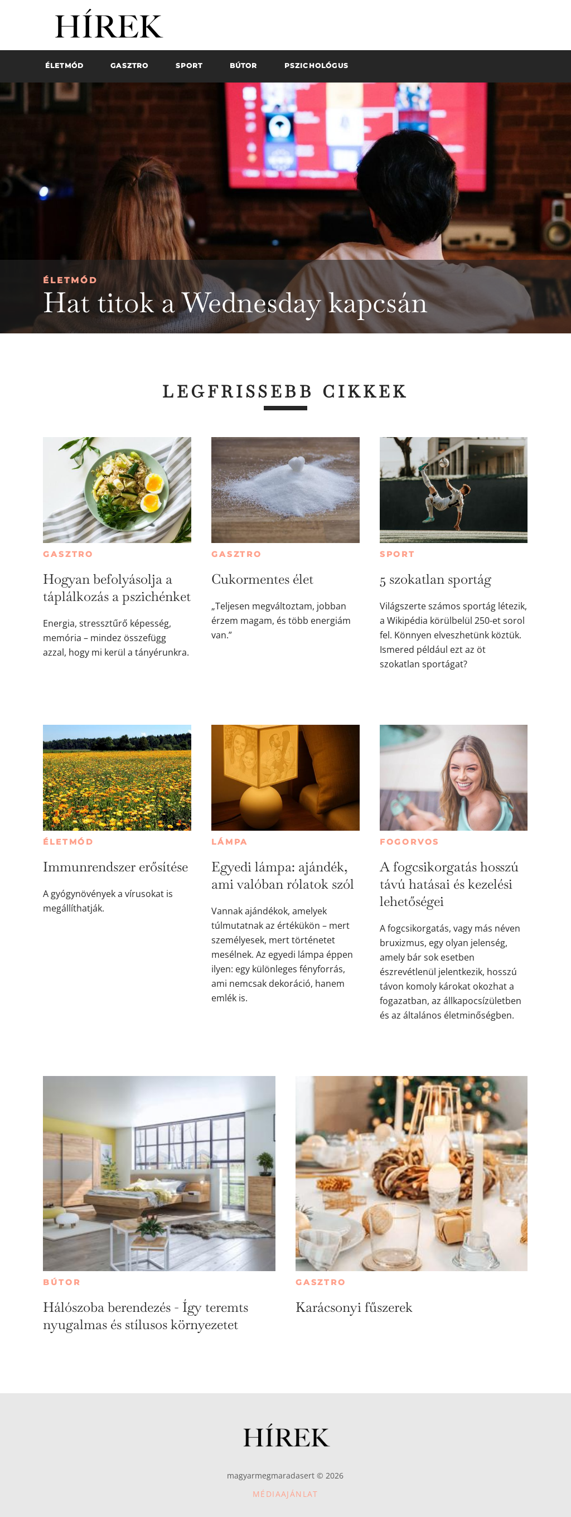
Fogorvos (409, 842)
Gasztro (68, 554)
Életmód (70, 280)
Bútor (61, 1282)
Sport (397, 554)
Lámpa (229, 842)
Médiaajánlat (285, 1494)
